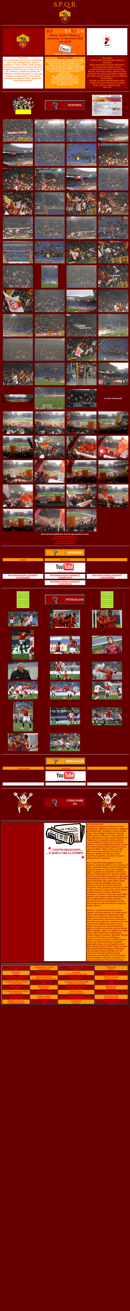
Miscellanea (43, 986)
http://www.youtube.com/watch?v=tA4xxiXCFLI (65, 582)
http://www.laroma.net (65, 543)
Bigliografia (111, 986)
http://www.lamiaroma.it (65, 536)
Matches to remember (44, 993)
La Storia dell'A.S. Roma (16, 982)
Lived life (16, 988)
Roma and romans (111, 979)
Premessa (16, 972)
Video (111, 982)
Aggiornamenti (76, 967)
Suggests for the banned (16, 1003)
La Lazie (76, 972)
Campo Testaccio (44, 977)
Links (43, 1001)
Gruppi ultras (76, 991)
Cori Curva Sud (16, 996)
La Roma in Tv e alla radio (76, 982)
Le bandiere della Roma (16, 977)
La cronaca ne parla (76, 996)
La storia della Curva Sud (16, 991)
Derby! (44, 982)
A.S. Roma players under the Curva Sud (111, 993)
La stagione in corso (43, 967)
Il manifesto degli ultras (76, 986)
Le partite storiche (43, 991)
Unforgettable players (16, 979)
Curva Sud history (16, 993)
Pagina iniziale (16, 967)
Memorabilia (76, 977)
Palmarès (44, 974)
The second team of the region (76, 974)
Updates (76, 969)
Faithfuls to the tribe (111, 998)
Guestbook (111, 1003)
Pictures (111, 969)
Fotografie (111, 967)
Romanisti (65, 560)
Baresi (23, 560)
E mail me (76, 1003)
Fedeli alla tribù (111, 996)
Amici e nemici (44, 996)
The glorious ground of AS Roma (44, 979)
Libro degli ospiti (111, 1001)
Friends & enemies (44, 998)
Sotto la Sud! (111, 991)
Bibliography (111, 988)
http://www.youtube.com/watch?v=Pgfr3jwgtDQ (23, 576)
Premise (16, 974)
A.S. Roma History (16, 983)
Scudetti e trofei (43, 972)
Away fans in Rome (111, 974)
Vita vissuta (16, 986)
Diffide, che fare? (16, 1001)
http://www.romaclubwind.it (65, 539)
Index (16, 969)
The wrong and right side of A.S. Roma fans (76, 998)
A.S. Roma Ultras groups (76, 993)
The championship (43, 969)
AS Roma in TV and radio (76, 983)
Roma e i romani (111, 977)
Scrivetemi (76, 1001)
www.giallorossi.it (65, 541)
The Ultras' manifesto (76, 988)
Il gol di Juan (23, 768)
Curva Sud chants (16, 998)
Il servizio (65, 768)
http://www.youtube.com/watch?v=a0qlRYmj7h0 (65, 576)
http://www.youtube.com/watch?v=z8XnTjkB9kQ (107, 576)
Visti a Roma (111, 972)
